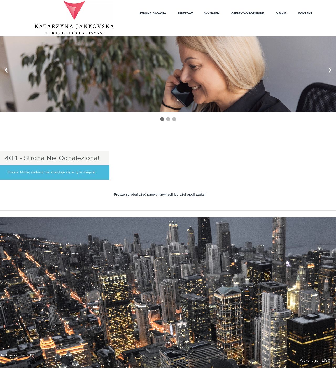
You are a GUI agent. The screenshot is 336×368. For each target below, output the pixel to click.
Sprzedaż (185, 13)
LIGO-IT (328, 360)
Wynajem (212, 13)
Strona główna (153, 13)
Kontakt (305, 13)
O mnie (281, 13)
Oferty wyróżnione (247, 13)
